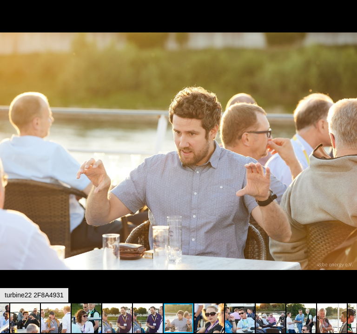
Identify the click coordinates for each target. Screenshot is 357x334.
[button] (348, 24)
